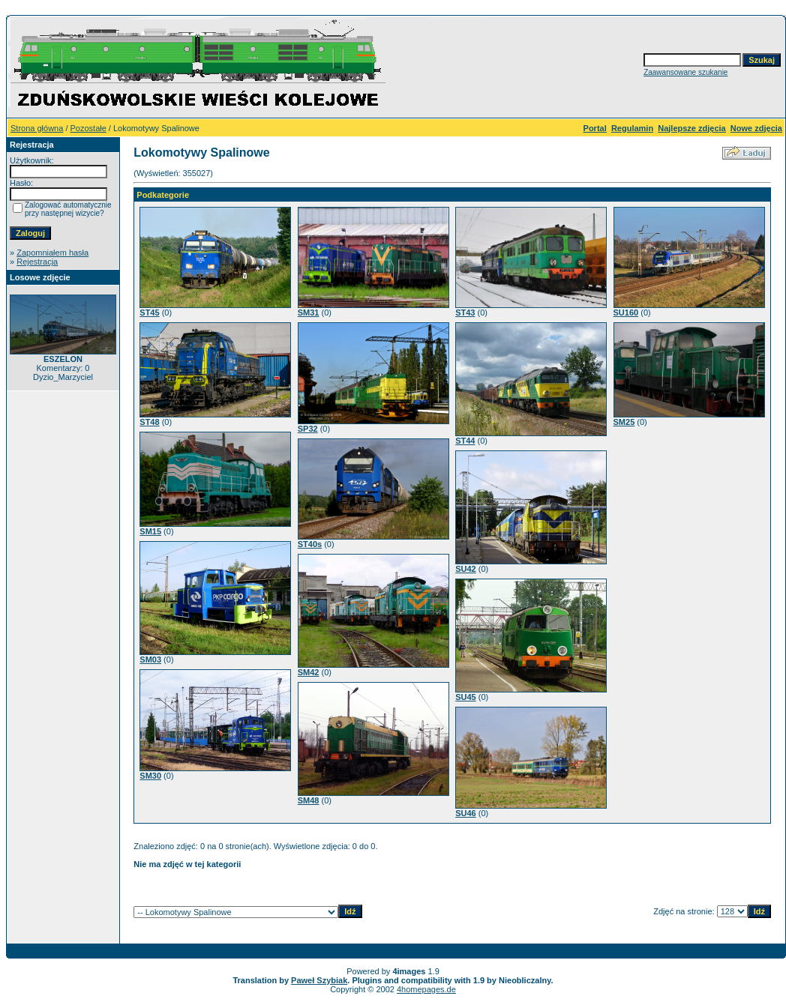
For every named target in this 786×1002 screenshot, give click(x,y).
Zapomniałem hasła (52, 252)
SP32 (308, 428)
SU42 (465, 568)
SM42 (309, 672)
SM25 (624, 421)
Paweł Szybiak (319, 980)
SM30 (150, 775)
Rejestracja (37, 261)
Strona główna (36, 128)
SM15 (150, 531)
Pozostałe (88, 128)
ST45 (149, 312)
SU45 (465, 696)
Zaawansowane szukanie (686, 72)
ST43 (465, 312)
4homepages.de (426, 989)
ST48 (149, 421)
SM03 (150, 659)
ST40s (310, 544)
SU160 (626, 312)
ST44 (465, 440)
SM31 (309, 312)
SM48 (309, 800)
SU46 (465, 813)
